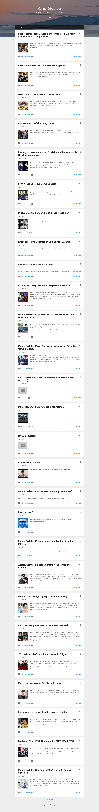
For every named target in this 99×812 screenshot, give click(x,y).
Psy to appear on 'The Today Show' (36, 123)
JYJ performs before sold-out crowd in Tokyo (42, 654)
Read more (77, 56)
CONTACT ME (64, 21)
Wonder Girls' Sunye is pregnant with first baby (42, 596)
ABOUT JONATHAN (36, 21)
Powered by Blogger (49, 805)
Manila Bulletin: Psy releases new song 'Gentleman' (45, 491)
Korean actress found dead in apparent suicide (42, 712)
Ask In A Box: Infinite (29, 462)
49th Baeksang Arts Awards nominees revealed (43, 625)
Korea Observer (49, 8)
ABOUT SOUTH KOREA (51, 21)
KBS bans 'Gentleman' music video (36, 264)
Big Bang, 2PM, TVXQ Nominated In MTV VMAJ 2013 (46, 741)
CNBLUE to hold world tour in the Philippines (41, 65)
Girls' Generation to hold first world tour (39, 94)
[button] (80, 33)
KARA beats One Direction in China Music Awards (44, 241)
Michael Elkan (53, 807)
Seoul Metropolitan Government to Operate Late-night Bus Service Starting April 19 (46, 35)
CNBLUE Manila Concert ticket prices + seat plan (43, 213)
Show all (79, 27)
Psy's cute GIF (25, 512)
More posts (49, 799)
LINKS (72, 21)
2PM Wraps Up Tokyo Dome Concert (37, 184)
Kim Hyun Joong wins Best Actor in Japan (40, 683)
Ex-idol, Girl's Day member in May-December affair (44, 285)
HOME (26, 21)
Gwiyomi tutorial (27, 436)
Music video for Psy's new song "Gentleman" (41, 407)
